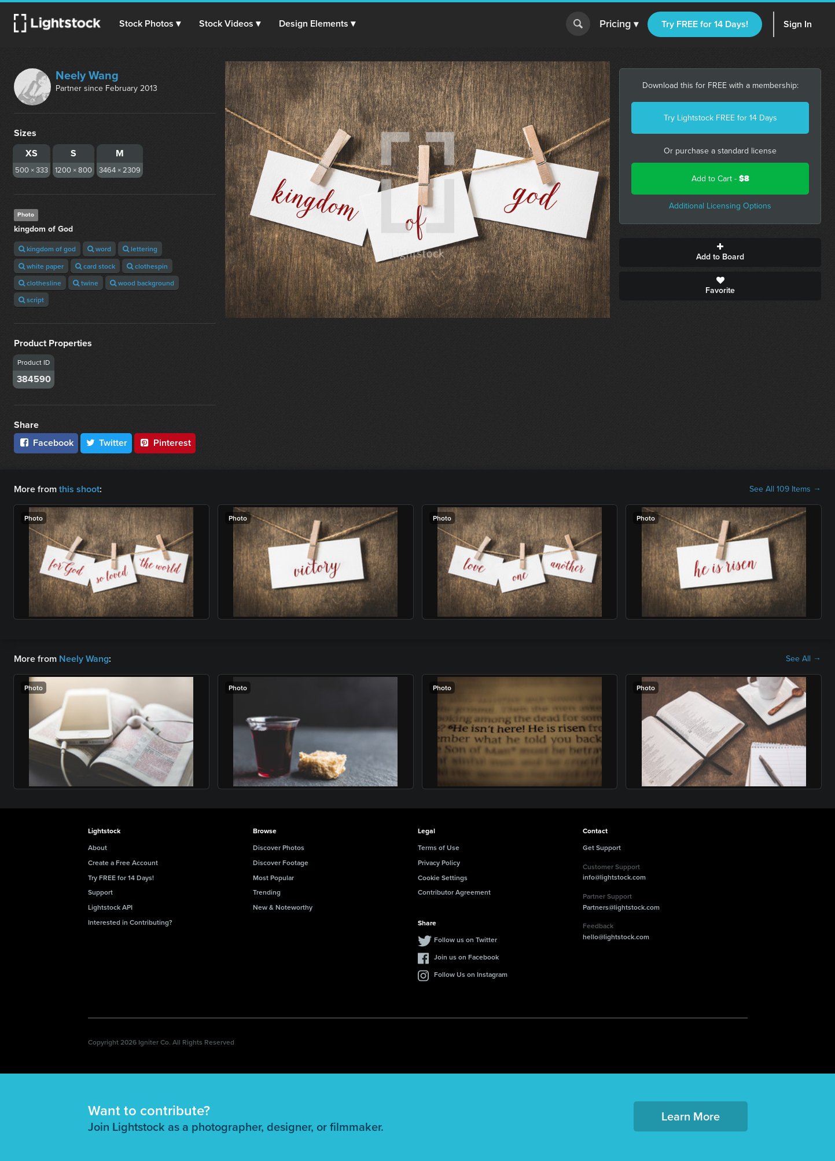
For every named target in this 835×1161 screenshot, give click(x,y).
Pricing (618, 24)
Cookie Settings (443, 877)
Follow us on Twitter (465, 939)
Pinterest (165, 442)
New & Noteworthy (282, 907)
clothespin (147, 266)
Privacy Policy (439, 862)
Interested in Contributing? (130, 922)
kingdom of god (47, 249)
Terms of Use (438, 847)
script (31, 300)
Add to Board (720, 252)
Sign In (797, 24)
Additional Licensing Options (720, 206)
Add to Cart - (720, 179)
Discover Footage (280, 862)
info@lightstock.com (614, 877)
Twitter (106, 442)
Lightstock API (110, 907)
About (97, 847)
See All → (803, 659)
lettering (140, 249)
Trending (267, 892)
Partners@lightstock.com (621, 907)
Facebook (46, 442)
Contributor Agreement (454, 892)
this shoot (79, 489)
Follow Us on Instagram (470, 974)
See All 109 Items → (785, 489)
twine (85, 283)
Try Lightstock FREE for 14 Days (720, 118)
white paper (41, 266)
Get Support (602, 847)
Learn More (690, 1116)
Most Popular (273, 877)
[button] (150, 23)
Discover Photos (278, 847)
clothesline (40, 283)
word (99, 249)
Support (100, 892)
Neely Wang (87, 75)
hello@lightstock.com (616, 937)
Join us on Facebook (466, 957)
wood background (142, 283)
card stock (95, 266)
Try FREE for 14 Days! (704, 24)
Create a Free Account (123, 862)
